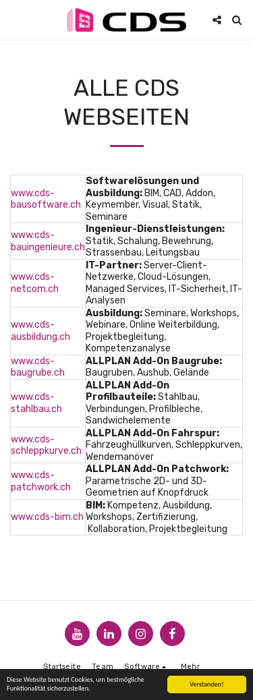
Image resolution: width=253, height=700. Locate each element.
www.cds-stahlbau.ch (36, 403)
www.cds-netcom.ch (35, 283)
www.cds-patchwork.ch (41, 481)
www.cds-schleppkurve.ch (46, 445)
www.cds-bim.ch (47, 517)
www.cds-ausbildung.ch (40, 331)
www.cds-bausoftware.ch (46, 199)
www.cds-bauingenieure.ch (48, 241)
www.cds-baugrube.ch (38, 367)
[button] (14, 19)
